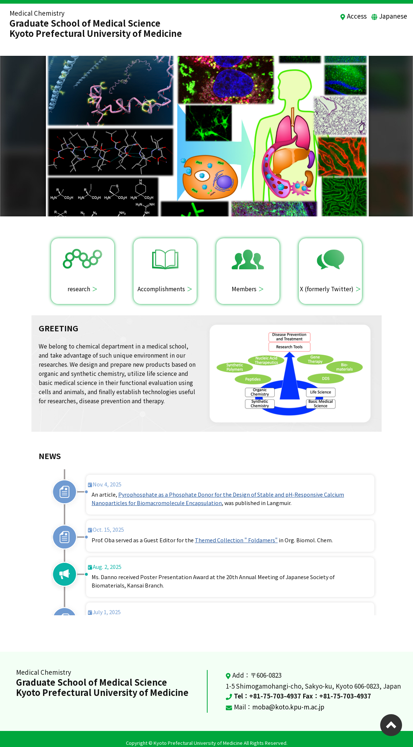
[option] (206, 128)
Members (324, 36)
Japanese (393, 15)
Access (357, 15)
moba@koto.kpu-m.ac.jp (288, 699)
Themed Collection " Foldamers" (236, 532)
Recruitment (365, 36)
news (400, 36)
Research (230, 36)
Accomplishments (277, 36)
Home (199, 36)
